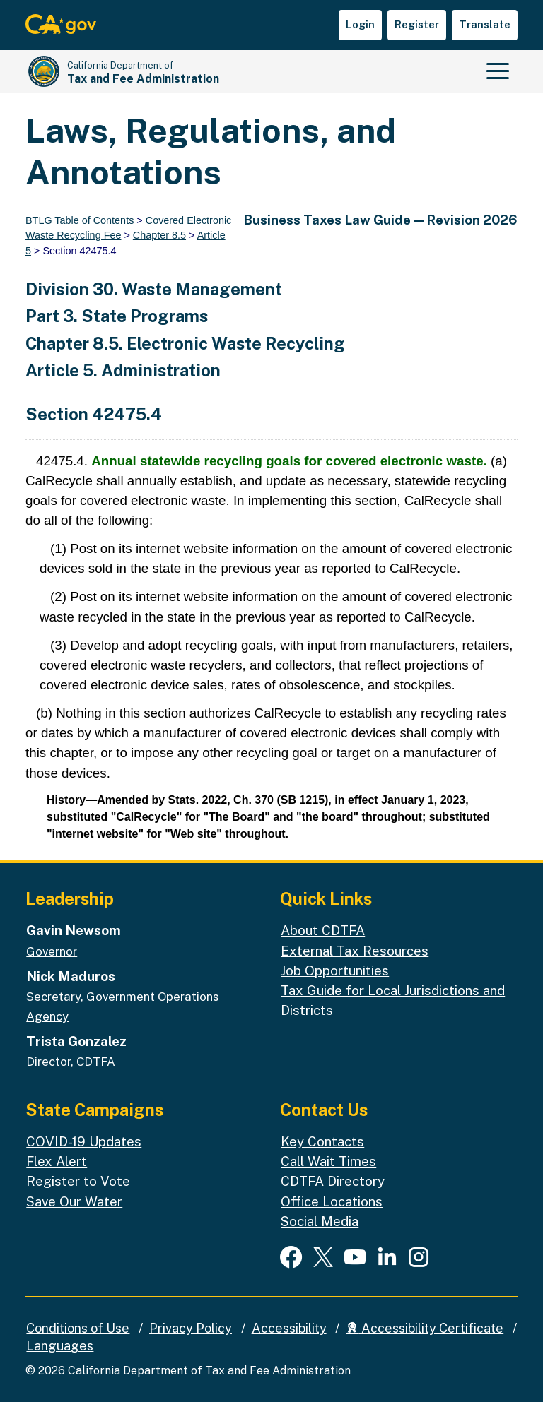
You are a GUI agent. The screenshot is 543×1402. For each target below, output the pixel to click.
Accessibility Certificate (424, 1328)
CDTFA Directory (333, 1181)
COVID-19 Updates (83, 1141)
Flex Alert (56, 1161)
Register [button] (417, 24)
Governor (51, 951)
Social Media (319, 1221)
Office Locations (332, 1201)
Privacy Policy (190, 1328)
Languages (59, 1345)
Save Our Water (74, 1201)
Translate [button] (484, 24)
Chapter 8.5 (159, 235)
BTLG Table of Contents (80, 220)
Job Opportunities (335, 970)
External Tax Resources (354, 950)
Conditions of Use (77, 1328)
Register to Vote (78, 1181)
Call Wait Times (328, 1161)
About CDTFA (323, 930)
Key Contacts (322, 1141)
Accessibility (289, 1328)
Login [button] (360, 24)
